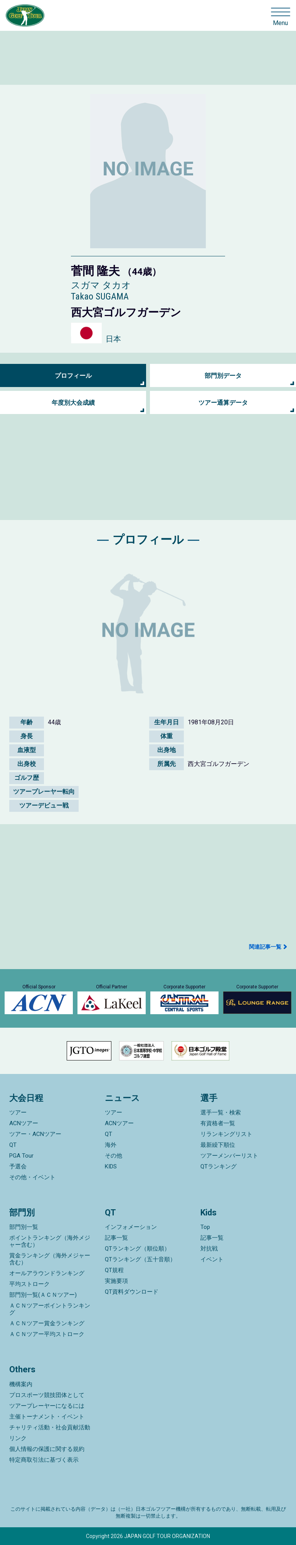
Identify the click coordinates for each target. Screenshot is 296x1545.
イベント (212, 1259)
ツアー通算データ (223, 402)
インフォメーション (131, 1227)
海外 (110, 1144)
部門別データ (223, 375)
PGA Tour (21, 1155)
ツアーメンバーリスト (229, 1155)
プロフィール (73, 375)
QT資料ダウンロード (131, 1291)
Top (205, 1227)
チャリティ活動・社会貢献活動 (49, 1427)
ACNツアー (23, 1123)
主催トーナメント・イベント (46, 1416)
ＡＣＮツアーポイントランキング (49, 1309)
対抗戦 (209, 1248)
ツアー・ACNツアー (35, 1134)
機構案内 (20, 1384)
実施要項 (116, 1280)
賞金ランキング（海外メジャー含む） (49, 1259)
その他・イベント (32, 1177)
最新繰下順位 (217, 1144)
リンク (18, 1438)
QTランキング (218, 1166)
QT (13, 1144)
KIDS (111, 1166)
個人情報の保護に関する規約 (46, 1449)
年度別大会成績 (73, 402)
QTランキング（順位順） (137, 1248)
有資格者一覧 (217, 1123)
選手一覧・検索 (220, 1112)
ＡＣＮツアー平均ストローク (46, 1334)
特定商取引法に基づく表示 (44, 1459)
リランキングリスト (226, 1134)
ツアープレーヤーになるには (46, 1405)
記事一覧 (116, 1237)
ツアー (18, 1112)
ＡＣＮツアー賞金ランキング (46, 1323)
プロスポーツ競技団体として (46, 1395)
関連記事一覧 (265, 947)
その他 (113, 1155)
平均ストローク (29, 1284)
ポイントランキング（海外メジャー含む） (49, 1241)
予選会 (18, 1166)
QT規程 (114, 1270)
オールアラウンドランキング (46, 1273)
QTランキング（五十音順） (140, 1259)
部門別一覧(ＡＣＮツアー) (43, 1294)
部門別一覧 (23, 1227)
